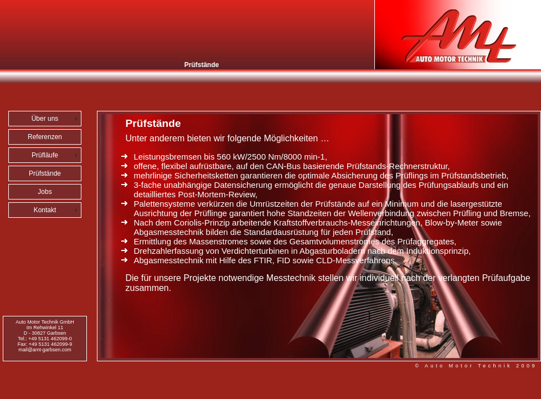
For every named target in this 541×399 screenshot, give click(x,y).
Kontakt (45, 210)
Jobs (44, 192)
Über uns (45, 118)
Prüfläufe (45, 155)
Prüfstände (45, 173)
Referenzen (45, 137)
